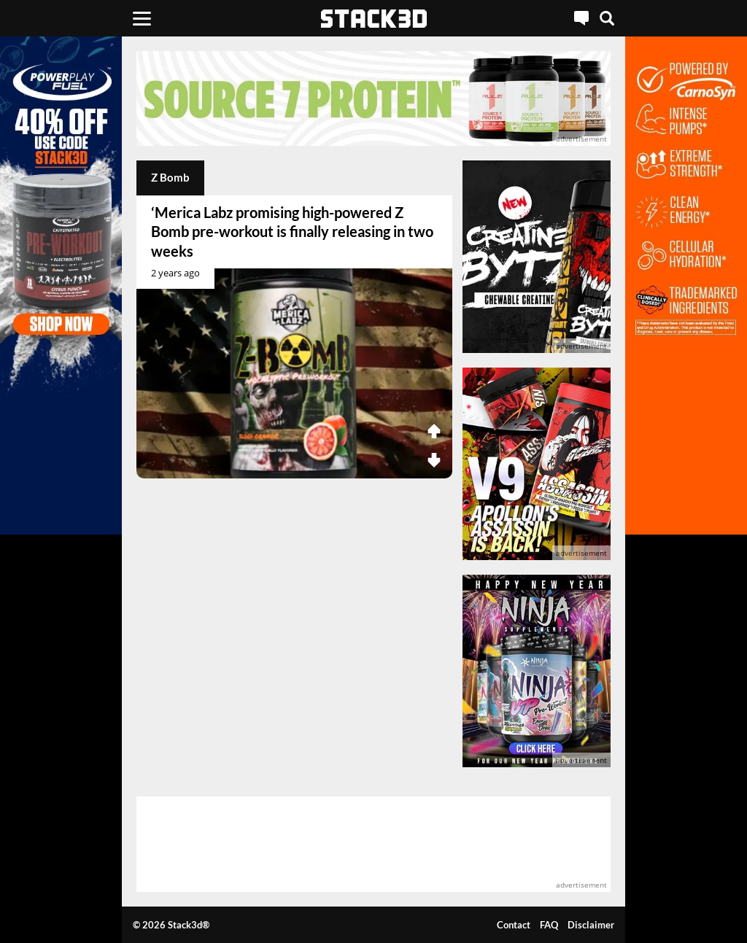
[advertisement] (373, 98)
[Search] (607, 18)
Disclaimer (591, 925)
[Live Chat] (581, 18)
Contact (513, 925)
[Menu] (142, 18)
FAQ (549, 925)
